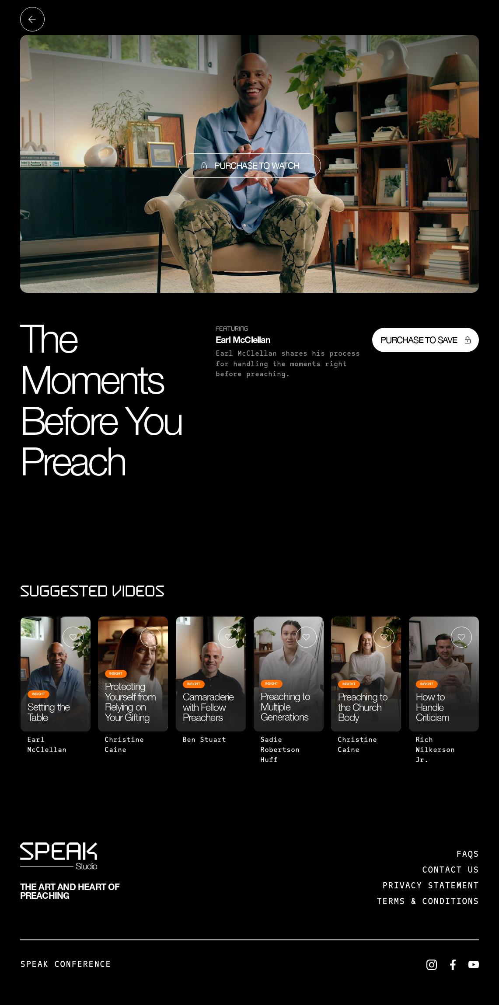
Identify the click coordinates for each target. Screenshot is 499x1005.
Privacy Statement (430, 886)
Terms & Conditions (428, 902)
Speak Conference (65, 964)
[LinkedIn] (431, 965)
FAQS (467, 854)
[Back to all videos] (32, 19)
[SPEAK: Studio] (58, 857)
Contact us (450, 870)
